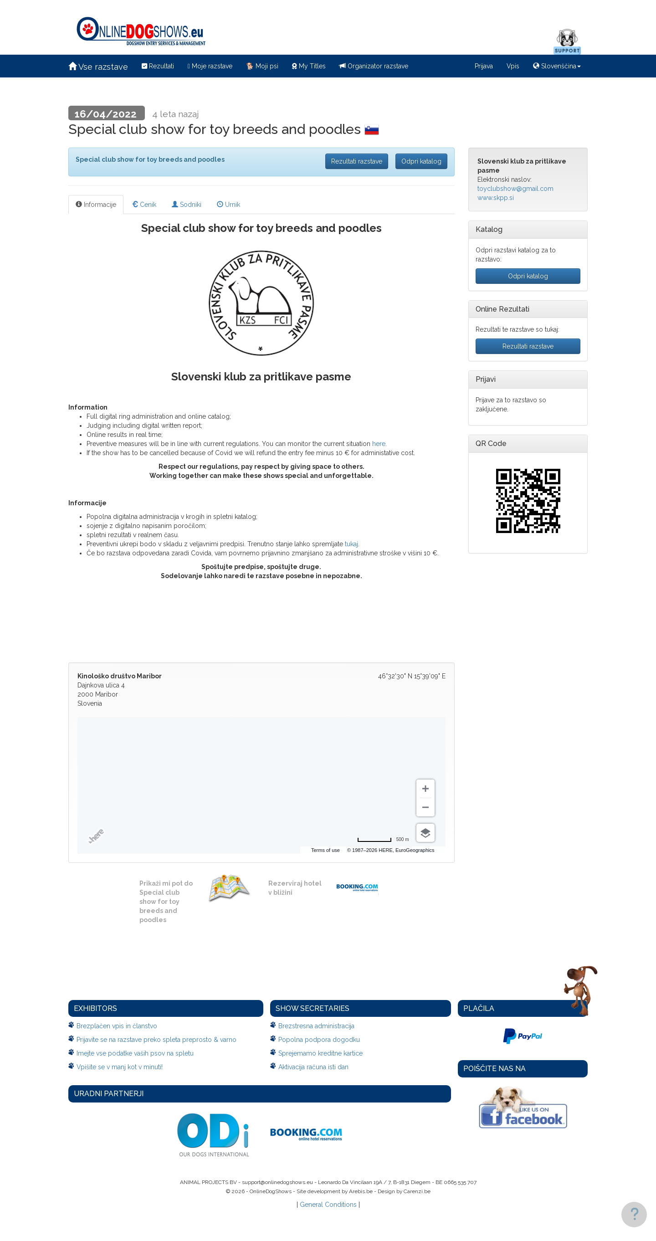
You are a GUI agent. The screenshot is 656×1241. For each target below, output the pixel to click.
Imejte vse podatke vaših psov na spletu (135, 1053)
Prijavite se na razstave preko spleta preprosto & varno (156, 1039)
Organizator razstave (373, 66)
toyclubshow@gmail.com (515, 188)
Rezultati (158, 66)
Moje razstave (210, 66)
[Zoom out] (425, 807)
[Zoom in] (425, 788)
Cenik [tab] (144, 204)
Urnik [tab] (228, 204)
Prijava (484, 66)
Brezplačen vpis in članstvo (117, 1026)
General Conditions (328, 1204)
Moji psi (262, 66)
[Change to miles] (383, 839)
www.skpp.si (495, 197)
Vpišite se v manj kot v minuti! (120, 1067)
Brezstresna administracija (316, 1026)
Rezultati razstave (356, 161)
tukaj (351, 544)
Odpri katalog (421, 161)
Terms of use (325, 850)
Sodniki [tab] (186, 204)
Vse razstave (98, 67)
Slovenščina (557, 66)
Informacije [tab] (96, 204)
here (378, 443)
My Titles (309, 66)
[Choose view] (425, 833)
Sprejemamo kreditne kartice (320, 1053)
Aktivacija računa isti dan (313, 1067)
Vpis (513, 66)
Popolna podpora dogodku (319, 1039)
